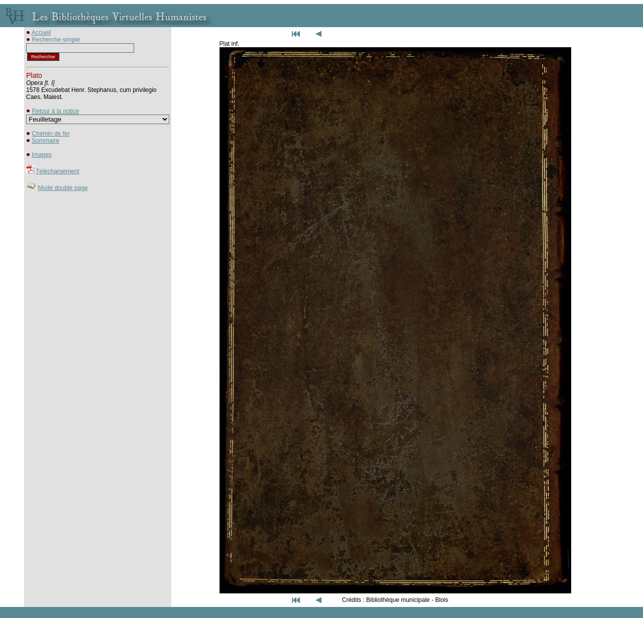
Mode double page (62, 187)
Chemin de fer (50, 133)
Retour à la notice (55, 111)
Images (41, 154)
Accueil (41, 32)
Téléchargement (57, 171)
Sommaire (45, 140)
